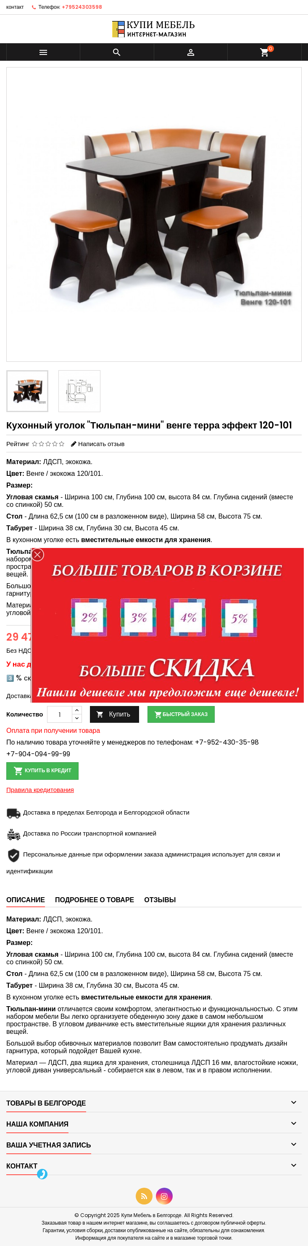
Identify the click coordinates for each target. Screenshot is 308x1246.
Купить (113, 714)
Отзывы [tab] (160, 900)
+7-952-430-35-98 (227, 742)
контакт (15, 6)
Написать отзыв (101, 443)
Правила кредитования (40, 789)
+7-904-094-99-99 (38, 754)
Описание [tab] (25, 900)
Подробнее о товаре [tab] (94, 900)
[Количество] (59, 714)
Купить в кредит (42, 771)
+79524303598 (82, 6)
